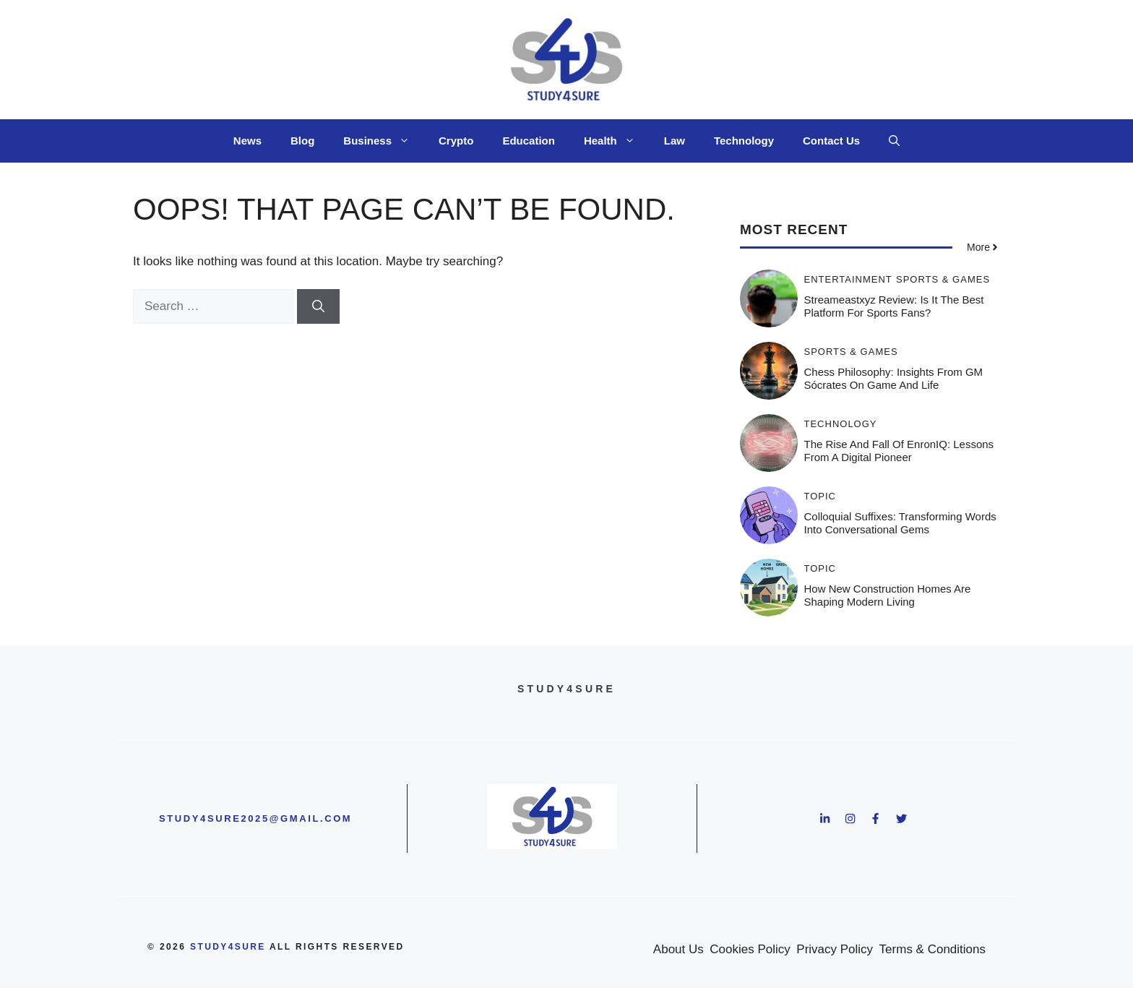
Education (528, 140)
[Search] (318, 306)
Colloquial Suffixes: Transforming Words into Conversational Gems (900, 523)
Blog (302, 140)
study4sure (228, 947)
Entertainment (848, 279)
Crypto (456, 140)
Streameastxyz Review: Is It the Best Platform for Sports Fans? (894, 306)
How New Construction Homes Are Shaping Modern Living (887, 595)
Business (383, 141)
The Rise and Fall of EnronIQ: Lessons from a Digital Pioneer (899, 450)
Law (674, 140)
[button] (894, 141)
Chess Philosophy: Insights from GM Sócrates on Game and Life (893, 378)
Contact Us (831, 140)
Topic (820, 496)
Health (617, 141)
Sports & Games (943, 279)
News (247, 140)
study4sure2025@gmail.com (255, 818)
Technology (744, 140)
